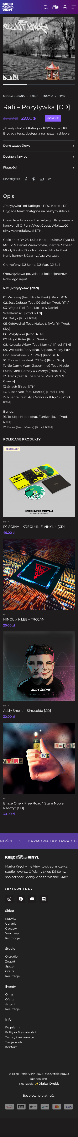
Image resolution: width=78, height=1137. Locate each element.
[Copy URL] (50, 179)
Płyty (61, 96)
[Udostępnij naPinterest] (34, 179)
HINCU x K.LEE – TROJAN (24, 619)
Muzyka (48, 96)
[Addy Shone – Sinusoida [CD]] (39, 666)
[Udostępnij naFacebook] (26, 179)
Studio (10, 949)
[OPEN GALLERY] (39, 52)
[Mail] (42, 179)
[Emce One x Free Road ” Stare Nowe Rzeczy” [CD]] (39, 758)
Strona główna (14, 96)
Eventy (10, 986)
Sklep (33, 96)
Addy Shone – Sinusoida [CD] (27, 711)
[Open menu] (73, 7)
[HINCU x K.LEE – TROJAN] (39, 574)
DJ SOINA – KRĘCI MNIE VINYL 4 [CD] (34, 527)
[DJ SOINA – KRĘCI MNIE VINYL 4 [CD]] (39, 481)
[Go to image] (15, 84)
